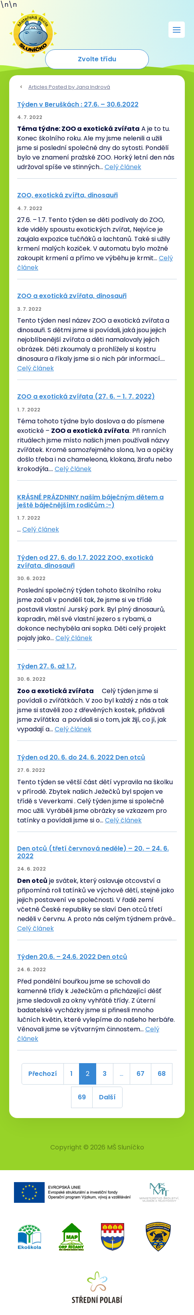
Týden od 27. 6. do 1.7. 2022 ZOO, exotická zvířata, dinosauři (85, 561)
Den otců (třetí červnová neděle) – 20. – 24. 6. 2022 (93, 852)
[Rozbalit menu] (176, 29)
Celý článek (123, 166)
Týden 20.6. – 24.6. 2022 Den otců (72, 956)
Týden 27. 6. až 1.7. (46, 666)
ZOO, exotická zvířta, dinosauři (67, 195)
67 (141, 1073)
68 (162, 1073)
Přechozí (42, 1073)
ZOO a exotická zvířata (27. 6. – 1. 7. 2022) (86, 396)
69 (82, 1097)
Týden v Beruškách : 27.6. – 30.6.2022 (78, 104)
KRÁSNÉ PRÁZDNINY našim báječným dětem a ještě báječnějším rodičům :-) (90, 501)
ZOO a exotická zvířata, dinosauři (72, 295)
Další (107, 1097)
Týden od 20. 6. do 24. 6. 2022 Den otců (81, 757)
